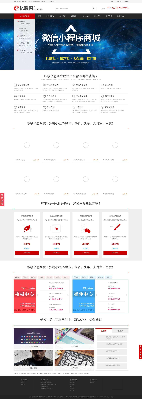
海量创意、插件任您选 (25, 38)
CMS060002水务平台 (108, 160)
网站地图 (75, 396)
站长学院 (97, 16)
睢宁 (49, 373)
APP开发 (29, 45)
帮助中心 (119, 1)
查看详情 (27, 248)
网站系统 (22, 21)
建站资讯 (74, 346)
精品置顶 (120, 331)
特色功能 (86, 16)
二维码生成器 (111, 293)
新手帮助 (109, 16)
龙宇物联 (21, 373)
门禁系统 (45, 373)
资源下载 (72, 390)
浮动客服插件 (111, 304)
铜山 (69, 373)
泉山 (59, 373)
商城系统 (27, 23)
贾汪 (56, 373)
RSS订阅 (69, 396)
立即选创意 (26, 252)
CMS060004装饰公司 (79, 160)
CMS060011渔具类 (20, 160)
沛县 (66, 373)
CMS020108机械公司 (49, 160)
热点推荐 (103, 331)
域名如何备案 (44, 386)
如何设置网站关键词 (46, 382)
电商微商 (74, 368)
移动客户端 (22, 28)
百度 (80, 396)
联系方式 (120, 16)
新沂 (72, 373)
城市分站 (87, 396)
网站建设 (86, 373)
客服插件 (84, 277)
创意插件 (22, 36)
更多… (66, 277)
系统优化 (76, 277)
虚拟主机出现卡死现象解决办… (49, 384)
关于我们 (126, 1)
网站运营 (33, 368)
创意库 (74, 16)
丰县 (62, 373)
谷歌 (83, 396)
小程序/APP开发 (24, 43)
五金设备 (33, 277)
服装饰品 (17, 277)
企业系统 (21, 23)
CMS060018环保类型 (108, 194)
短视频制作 (33, 373)
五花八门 (100, 277)
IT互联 (41, 277)
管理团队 (23, 384)
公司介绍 (23, 382)
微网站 (26, 31)
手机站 (21, 31)
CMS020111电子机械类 (21, 194)
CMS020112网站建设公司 (56, 293)
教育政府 (49, 277)
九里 (53, 373)
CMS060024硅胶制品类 (55, 304)
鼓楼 (82, 373)
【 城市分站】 (52, 1)
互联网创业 (33, 346)
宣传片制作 (29, 52)
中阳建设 (27, 373)
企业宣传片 (22, 50)
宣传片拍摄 (22, 52)
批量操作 (92, 277)
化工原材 (57, 277)
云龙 (79, 373)
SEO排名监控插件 (113, 282)
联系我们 (92, 382)
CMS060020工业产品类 (80, 194)
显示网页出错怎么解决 (46, 388)
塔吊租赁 (39, 373)
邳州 (76, 373)
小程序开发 (22, 45)
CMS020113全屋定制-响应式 (56, 282)
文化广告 (25, 277)
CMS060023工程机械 (49, 194)
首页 (39, 16)
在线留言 (112, 1)
